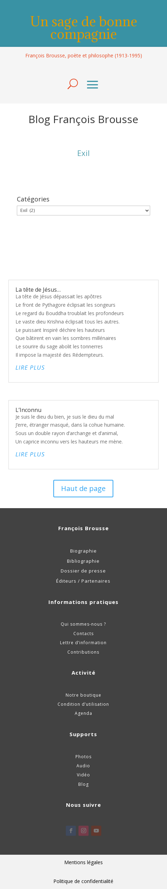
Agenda (83, 713)
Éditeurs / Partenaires (83, 581)
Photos (83, 757)
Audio (83, 766)
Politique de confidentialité (83, 881)
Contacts (83, 633)
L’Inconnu (28, 410)
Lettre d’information (83, 643)
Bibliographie (83, 561)
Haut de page (83, 488)
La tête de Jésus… (38, 289)
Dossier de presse (83, 571)
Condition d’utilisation (83, 704)
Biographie (83, 551)
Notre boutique (83, 695)
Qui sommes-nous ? (83, 624)
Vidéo (83, 775)
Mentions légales (83, 862)
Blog (83, 784)
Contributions (83, 652)
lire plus (30, 367)
